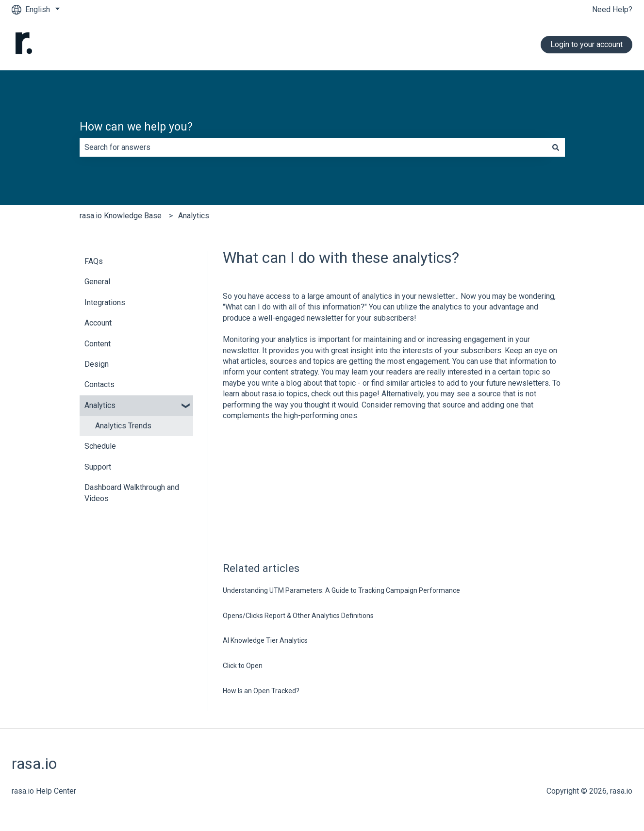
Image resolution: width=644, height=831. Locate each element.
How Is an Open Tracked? (261, 691)
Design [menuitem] (96, 364)
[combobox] (313, 147)
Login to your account (586, 44)
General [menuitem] (97, 281)
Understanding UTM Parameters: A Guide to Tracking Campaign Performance (341, 590)
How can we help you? (136, 126)
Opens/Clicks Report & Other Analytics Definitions (298, 615)
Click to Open (243, 665)
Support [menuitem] (97, 467)
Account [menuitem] (98, 322)
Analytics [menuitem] (100, 405)
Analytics (193, 215)
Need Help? (612, 9)
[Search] (555, 147)
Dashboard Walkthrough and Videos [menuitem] (131, 493)
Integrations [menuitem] (104, 302)
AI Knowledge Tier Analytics (265, 640)
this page (361, 393)
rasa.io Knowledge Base (121, 215)
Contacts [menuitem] (99, 384)
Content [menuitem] (97, 343)
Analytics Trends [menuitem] (123, 425)
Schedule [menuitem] (100, 446)
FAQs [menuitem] (93, 261)
